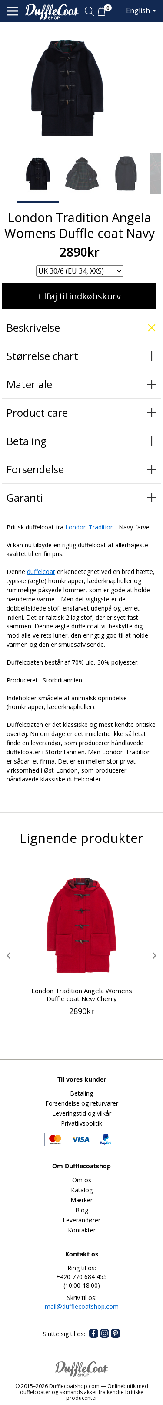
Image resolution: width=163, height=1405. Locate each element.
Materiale (29, 384)
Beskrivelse (33, 327)
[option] (38, 173)
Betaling (27, 441)
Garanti (25, 497)
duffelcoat (41, 571)
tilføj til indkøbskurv (79, 296)
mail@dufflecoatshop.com (82, 1306)
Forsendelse (35, 469)
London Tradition (89, 527)
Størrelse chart (42, 356)
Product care (37, 412)
